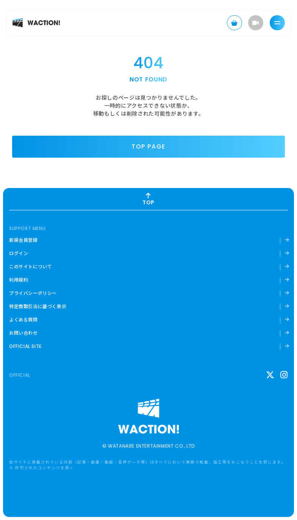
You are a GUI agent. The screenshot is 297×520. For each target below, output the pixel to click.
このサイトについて (30, 266)
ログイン (18, 253)
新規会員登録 (23, 240)
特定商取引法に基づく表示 (37, 306)
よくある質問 (23, 319)
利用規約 (18, 280)
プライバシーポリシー (33, 293)
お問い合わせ (23, 333)
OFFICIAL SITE (25, 346)
